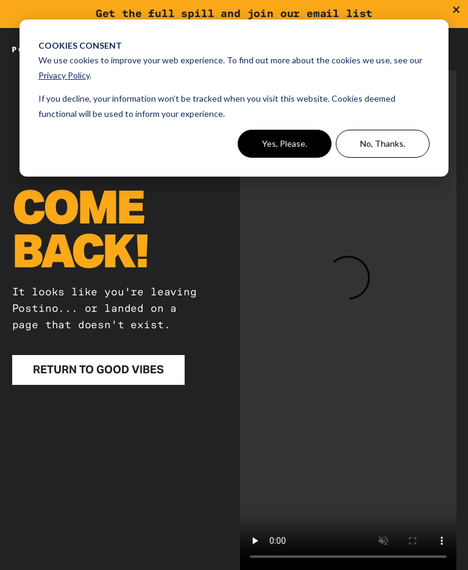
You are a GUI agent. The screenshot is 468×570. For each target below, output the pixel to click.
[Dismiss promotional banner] (456, 10)
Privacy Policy (64, 75)
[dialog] (234, 98)
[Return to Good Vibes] (98, 370)
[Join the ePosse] (234, 14)
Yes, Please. (284, 143)
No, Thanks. (382, 143)
